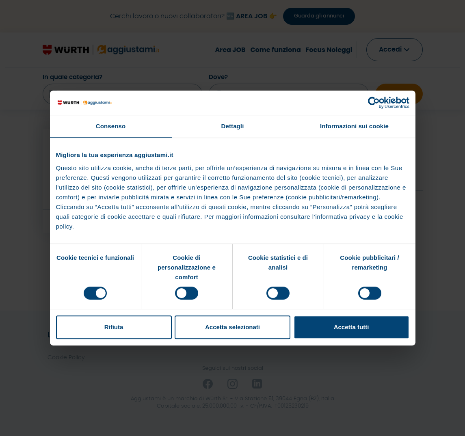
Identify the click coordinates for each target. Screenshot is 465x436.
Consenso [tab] (110, 126)
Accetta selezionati (232, 327)
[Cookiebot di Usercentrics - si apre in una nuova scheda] (373, 103)
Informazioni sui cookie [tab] (354, 126)
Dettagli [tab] (232, 126)
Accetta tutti (351, 327)
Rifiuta (113, 327)
